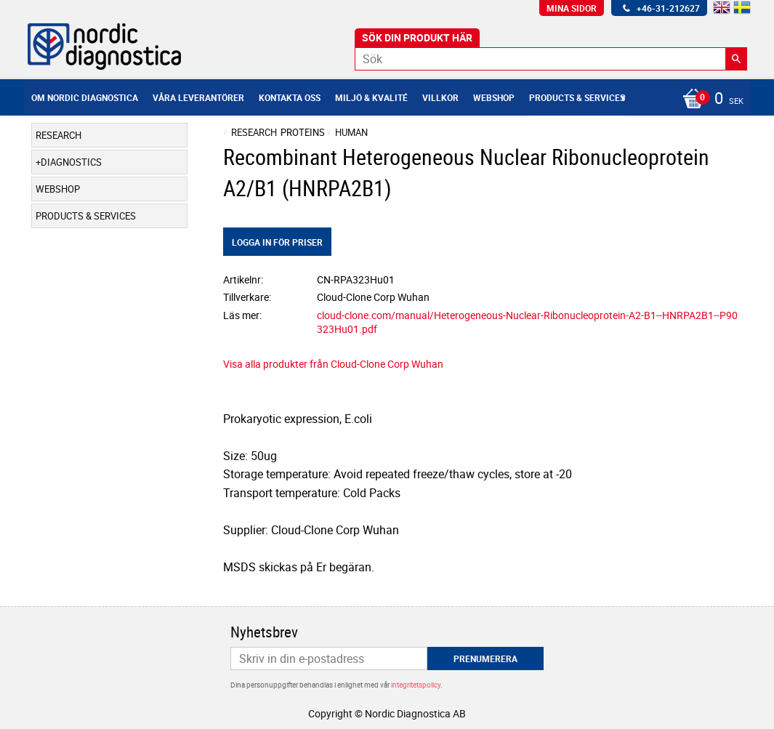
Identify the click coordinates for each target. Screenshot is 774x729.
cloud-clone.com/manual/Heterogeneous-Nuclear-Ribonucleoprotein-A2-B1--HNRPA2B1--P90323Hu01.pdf (527, 322)
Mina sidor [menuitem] (572, 8)
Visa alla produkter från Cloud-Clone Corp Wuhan (333, 364)
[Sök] (736, 59)
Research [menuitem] (58, 135)
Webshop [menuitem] (494, 97)
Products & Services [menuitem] (577, 97)
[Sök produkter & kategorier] (551, 59)
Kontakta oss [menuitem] (290, 97)
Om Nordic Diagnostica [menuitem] (84, 97)
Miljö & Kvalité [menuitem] (371, 97)
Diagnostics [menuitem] (71, 162)
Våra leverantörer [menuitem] (198, 97)
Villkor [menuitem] (440, 97)
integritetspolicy (415, 685)
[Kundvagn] (709, 99)
